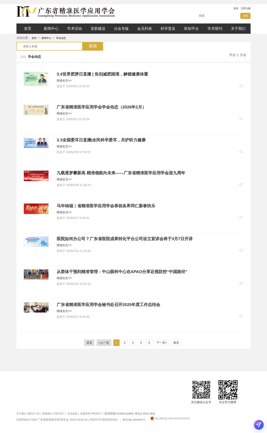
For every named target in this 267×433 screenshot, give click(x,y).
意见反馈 (72, 413)
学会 (232, 55)
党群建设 (98, 29)
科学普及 (168, 29)
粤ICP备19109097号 (134, 419)
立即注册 (246, 8)
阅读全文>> (64, 80)
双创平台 (191, 29)
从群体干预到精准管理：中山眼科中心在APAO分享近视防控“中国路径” (122, 271)
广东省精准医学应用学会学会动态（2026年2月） (101, 107)
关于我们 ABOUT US (27, 413)
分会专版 (121, 29)
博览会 (138, 413)
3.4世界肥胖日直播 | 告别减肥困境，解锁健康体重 (102, 74)
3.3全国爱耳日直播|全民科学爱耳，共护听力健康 (101, 140)
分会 (243, 55)
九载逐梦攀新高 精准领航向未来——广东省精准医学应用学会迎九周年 (121, 173)
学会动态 (61, 38)
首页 (27, 29)
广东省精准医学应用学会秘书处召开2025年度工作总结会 (108, 304)
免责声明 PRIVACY (90, 413)
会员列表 (144, 29)
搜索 (245, 15)
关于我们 (238, 29)
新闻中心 (51, 29)
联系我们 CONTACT (53, 413)
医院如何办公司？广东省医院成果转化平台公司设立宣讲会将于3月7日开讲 (125, 238)
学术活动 (74, 29)
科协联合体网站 (125, 413)
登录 (235, 8)
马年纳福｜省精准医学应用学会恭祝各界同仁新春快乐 (106, 206)
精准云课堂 (149, 413)
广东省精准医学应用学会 (78, 11)
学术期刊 (214, 29)
